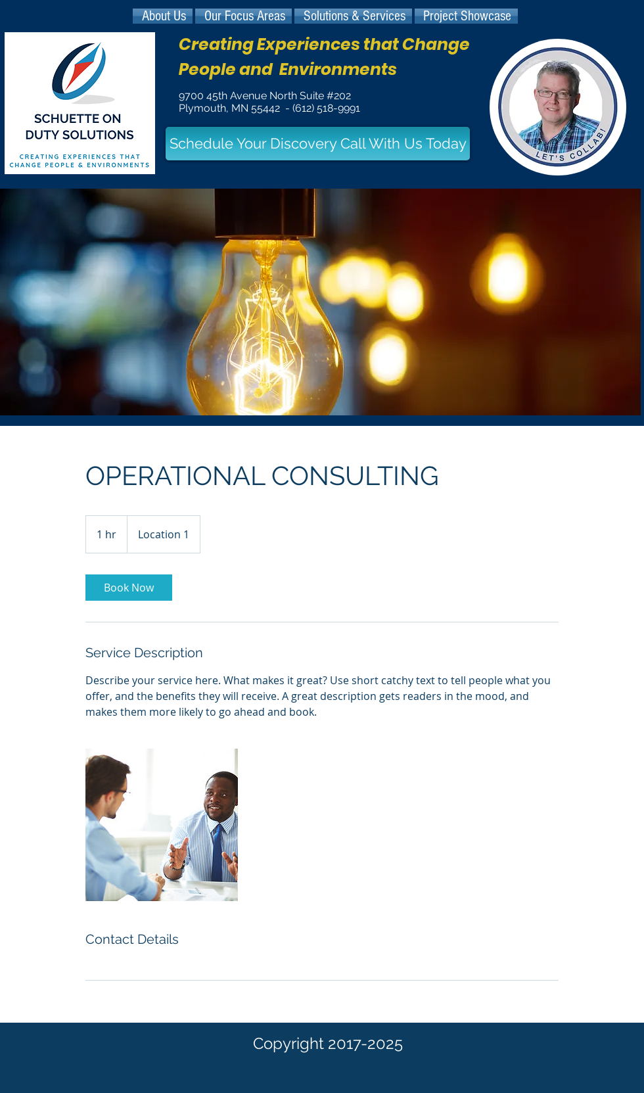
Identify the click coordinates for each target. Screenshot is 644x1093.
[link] (128, 587)
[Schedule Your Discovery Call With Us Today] (318, 143)
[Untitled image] (161, 825)
